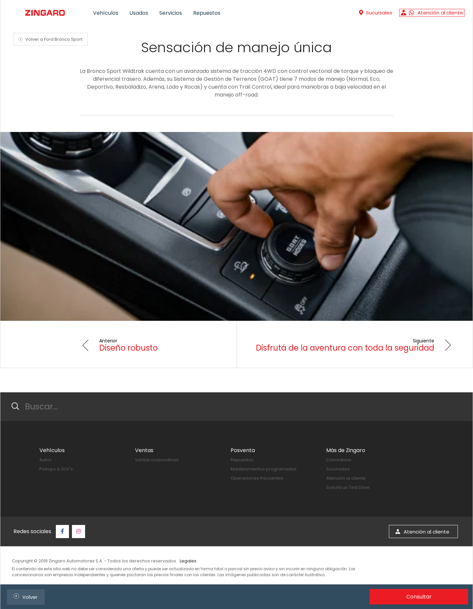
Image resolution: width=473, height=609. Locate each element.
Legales (188, 561)
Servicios (170, 13)
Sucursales (338, 469)
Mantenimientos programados (264, 469)
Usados (138, 13)
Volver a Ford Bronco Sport (49, 39)
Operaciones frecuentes (257, 478)
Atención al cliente (346, 478)
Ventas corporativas (157, 460)
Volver (24, 596)
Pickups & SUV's (56, 469)
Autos (45, 460)
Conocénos (338, 460)
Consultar (419, 596)
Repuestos (206, 13)
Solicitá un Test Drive (348, 487)
